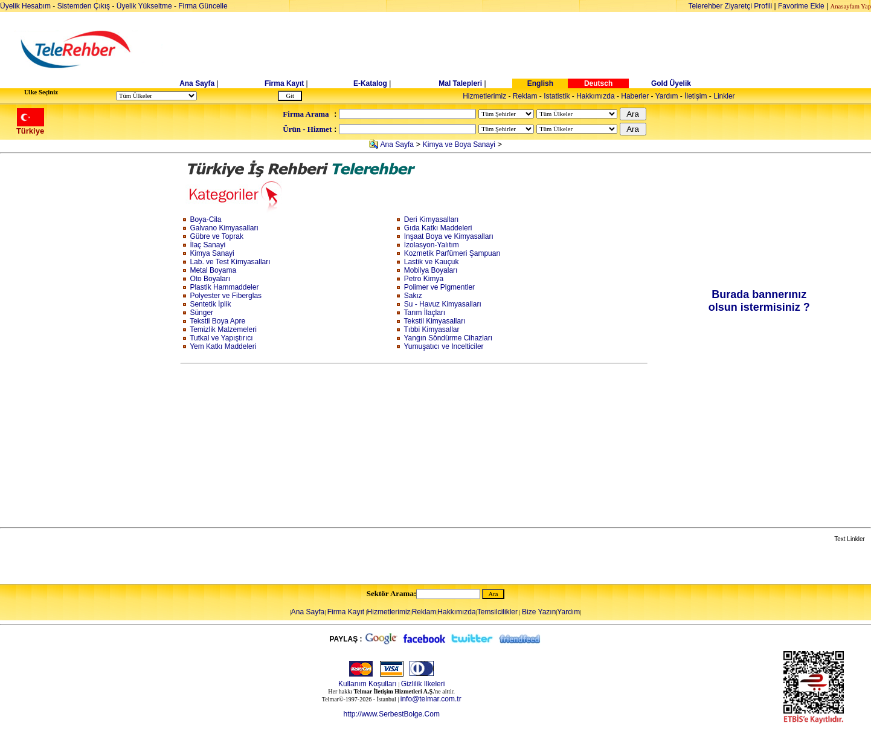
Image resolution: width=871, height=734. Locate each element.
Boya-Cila (205, 219)
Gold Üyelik (671, 83)
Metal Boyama (213, 270)
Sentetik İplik (210, 304)
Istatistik (557, 96)
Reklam (525, 96)
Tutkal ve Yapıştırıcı (221, 338)
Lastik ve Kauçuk (431, 262)
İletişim (695, 96)
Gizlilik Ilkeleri (423, 684)
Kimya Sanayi (212, 253)
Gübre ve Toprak (216, 236)
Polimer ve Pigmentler (439, 287)
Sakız (413, 295)
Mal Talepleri (460, 83)
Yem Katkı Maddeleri (223, 346)
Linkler (723, 96)
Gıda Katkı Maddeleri (438, 228)
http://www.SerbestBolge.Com (391, 714)
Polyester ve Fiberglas (226, 295)
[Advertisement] (528, 49)
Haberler (635, 96)
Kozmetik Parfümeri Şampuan (452, 253)
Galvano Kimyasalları (224, 228)
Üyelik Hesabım (25, 6)
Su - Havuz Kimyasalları (442, 304)
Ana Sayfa (196, 83)
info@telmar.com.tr (430, 699)
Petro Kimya (423, 278)
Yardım (666, 96)
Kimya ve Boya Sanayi (459, 144)
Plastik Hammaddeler (224, 287)
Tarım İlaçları (425, 312)
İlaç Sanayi (207, 245)
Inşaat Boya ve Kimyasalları (448, 236)
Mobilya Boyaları (431, 270)
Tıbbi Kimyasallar (432, 329)
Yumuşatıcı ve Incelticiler (444, 346)
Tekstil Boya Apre (217, 321)
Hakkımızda (595, 96)
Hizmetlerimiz (484, 96)
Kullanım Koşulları (367, 684)
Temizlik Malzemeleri (223, 329)
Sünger (201, 312)
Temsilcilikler (497, 612)
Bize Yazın (539, 612)
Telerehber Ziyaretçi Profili (731, 6)
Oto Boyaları (210, 278)
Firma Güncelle (202, 6)
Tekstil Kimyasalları (435, 321)
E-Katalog (370, 83)
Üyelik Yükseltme (144, 6)
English (540, 83)
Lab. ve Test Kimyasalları (230, 262)
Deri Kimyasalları (431, 219)
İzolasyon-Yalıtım (431, 245)
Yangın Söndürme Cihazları (448, 338)
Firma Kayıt (284, 83)
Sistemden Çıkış (83, 6)
